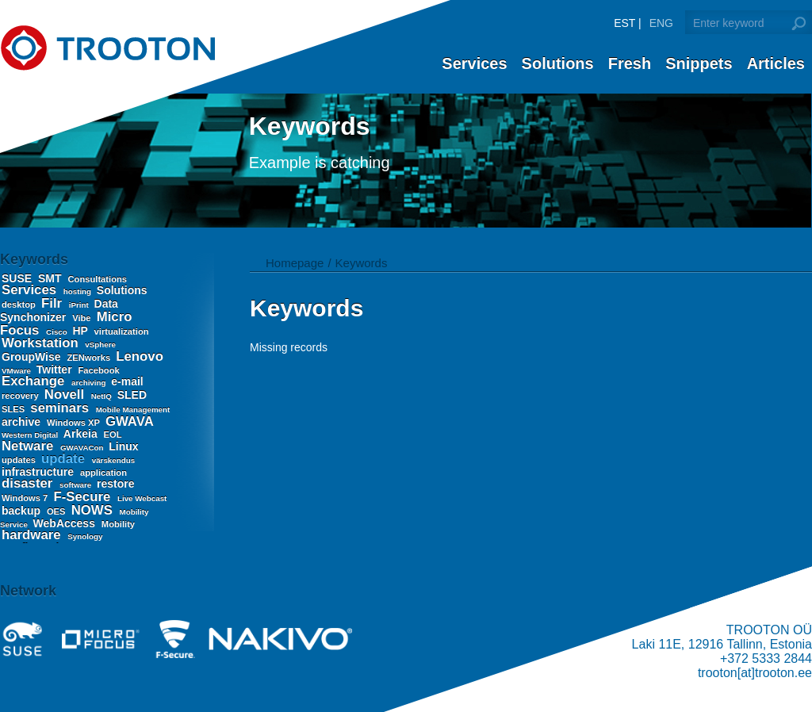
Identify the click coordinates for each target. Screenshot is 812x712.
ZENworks (90, 357)
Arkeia (82, 433)
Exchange (35, 381)
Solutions (558, 63)
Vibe (83, 318)
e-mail (127, 381)
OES (57, 511)
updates (20, 460)
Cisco (57, 331)
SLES (14, 409)
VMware (17, 370)
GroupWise (32, 356)
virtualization (121, 331)
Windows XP (74, 422)
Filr (53, 303)
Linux (123, 446)
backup (23, 510)
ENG (661, 23)
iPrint (80, 304)
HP (82, 330)
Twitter (55, 369)
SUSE (18, 278)
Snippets (698, 63)
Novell (66, 394)
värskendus (113, 460)
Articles (776, 63)
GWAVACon (82, 447)
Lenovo (139, 356)
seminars (61, 407)
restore (115, 483)
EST (624, 23)
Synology (84, 536)
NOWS (94, 510)
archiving (89, 382)
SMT (51, 278)
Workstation (42, 342)
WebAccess (65, 523)
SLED (132, 395)
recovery (21, 395)
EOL (113, 434)
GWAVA (129, 421)
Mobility (118, 524)
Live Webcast (142, 498)
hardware (33, 534)
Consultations (97, 279)
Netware (29, 446)
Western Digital (31, 435)
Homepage (295, 263)
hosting (78, 291)
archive (23, 421)
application (103, 472)
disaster (29, 483)
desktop (20, 304)
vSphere (100, 344)
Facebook (99, 370)
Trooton (107, 48)
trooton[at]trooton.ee (755, 672)
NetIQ (102, 396)
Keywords (361, 263)
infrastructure (39, 471)
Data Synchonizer (59, 310)
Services (474, 63)
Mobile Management (133, 409)
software (76, 484)
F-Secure (83, 496)
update (65, 458)
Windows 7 (26, 498)
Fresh (629, 63)
